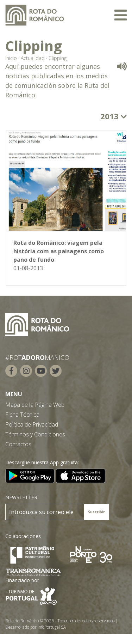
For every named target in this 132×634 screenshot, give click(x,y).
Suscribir (96, 511)
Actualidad (33, 58)
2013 (113, 116)
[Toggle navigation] (120, 15)
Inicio (11, 58)
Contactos (18, 444)
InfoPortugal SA (52, 627)
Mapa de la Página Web (34, 405)
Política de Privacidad (31, 424)
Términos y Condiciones (35, 434)
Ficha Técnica (22, 414)
